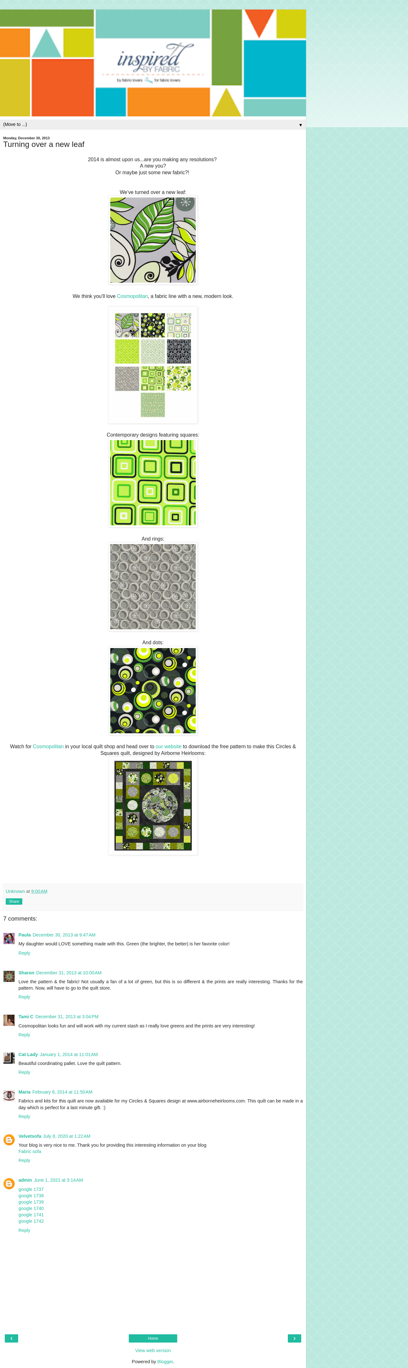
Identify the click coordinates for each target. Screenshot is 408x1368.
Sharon (26, 972)
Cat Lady (28, 1054)
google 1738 (31, 1195)
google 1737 (31, 1189)
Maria (24, 1092)
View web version (153, 1350)
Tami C (25, 1016)
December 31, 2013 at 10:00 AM (69, 972)
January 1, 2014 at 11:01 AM (69, 1054)
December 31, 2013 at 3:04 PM (66, 1016)
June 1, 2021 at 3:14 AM (58, 1180)
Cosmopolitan (132, 296)
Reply (24, 953)
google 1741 (31, 1214)
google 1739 (31, 1202)
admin (25, 1180)
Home (153, 1338)
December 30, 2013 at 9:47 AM (64, 934)
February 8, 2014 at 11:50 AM (62, 1092)
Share (14, 901)
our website (169, 746)
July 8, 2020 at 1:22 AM (66, 1136)
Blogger (165, 1361)
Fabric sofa (29, 1151)
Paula (24, 934)
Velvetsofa (29, 1136)
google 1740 (31, 1208)
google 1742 (31, 1221)
